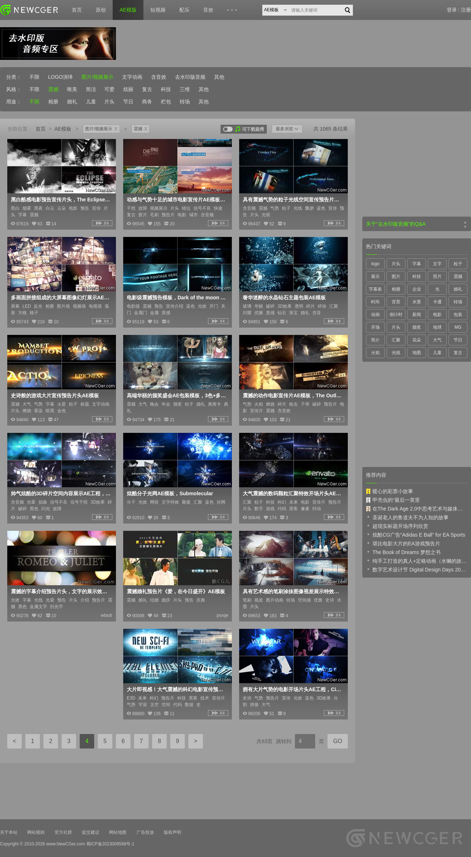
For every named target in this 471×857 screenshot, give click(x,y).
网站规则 (36, 832)
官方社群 (63, 832)
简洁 (91, 89)
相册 (53, 101)
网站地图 (117, 832)
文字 (437, 263)
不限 (34, 77)
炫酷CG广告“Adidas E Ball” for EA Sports (415, 534)
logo (375, 263)
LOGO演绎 (60, 77)
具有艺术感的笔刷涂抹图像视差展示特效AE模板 (293, 591)
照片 (437, 276)
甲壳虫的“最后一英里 (393, 500)
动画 (375, 314)
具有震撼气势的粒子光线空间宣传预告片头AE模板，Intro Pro (293, 199)
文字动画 (132, 77)
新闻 (416, 314)
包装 (458, 314)
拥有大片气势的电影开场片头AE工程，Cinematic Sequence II (293, 689)
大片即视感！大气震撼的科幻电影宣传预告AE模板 (177, 689)
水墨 (416, 301)
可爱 (109, 89)
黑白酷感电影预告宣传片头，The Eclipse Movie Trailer (61, 199)
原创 (101, 10)
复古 (147, 89)
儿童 (91, 101)
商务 (147, 101)
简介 (375, 340)
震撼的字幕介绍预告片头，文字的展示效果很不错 (61, 591)
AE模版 (128, 10)
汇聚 (396, 340)
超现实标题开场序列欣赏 (397, 525)
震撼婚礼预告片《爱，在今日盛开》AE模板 (176, 591)
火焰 (375, 352)
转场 (185, 101)
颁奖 (416, 327)
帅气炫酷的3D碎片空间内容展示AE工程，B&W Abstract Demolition (61, 493)
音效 (208, 10)
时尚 (375, 301)
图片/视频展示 (97, 77)
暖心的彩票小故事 (389, 491)
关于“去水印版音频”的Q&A (396, 224)
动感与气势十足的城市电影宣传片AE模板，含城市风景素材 (177, 199)
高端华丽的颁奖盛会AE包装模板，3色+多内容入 (177, 395)
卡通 (437, 301)
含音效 (158, 77)
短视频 (158, 10)
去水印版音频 (190, 77)
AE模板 (62, 129)
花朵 (416, 340)
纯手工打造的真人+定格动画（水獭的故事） (416, 560)
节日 (128, 101)
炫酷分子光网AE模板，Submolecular (170, 493)
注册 (466, 10)
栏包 (166, 101)
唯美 (72, 89)
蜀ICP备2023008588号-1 (110, 843)
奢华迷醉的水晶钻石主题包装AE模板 (284, 297)
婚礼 (72, 101)
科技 (166, 89)
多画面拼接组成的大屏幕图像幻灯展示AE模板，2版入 (61, 297)
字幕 (416, 263)
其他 (219, 77)
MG (457, 327)
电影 (437, 314)
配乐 (184, 10)
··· (233, 10)
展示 (375, 276)
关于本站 (8, 832)
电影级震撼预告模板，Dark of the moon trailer (177, 297)
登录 (452, 10)
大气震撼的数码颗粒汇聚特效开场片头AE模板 (293, 493)
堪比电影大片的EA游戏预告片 (403, 543)
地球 (437, 327)
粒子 (458, 263)
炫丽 (128, 89)
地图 (416, 352)
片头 (109, 101)
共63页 (264, 741)
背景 (396, 301)
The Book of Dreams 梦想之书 (403, 552)
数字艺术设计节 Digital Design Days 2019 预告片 (416, 569)
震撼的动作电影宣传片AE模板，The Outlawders (293, 395)
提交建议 (90, 832)
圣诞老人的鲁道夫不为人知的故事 (407, 517)
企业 (416, 289)
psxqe (222, 615)
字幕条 (375, 289)
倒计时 (396, 314)
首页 (77, 10)
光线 (396, 352)
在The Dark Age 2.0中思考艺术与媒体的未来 (416, 509)
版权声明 (172, 832)
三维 (185, 89)
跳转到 (283, 741)
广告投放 (145, 832)
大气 (437, 340)
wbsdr (106, 615)
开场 (375, 327)
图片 (396, 276)
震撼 (53, 89)
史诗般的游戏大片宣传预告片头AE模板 (55, 395)
